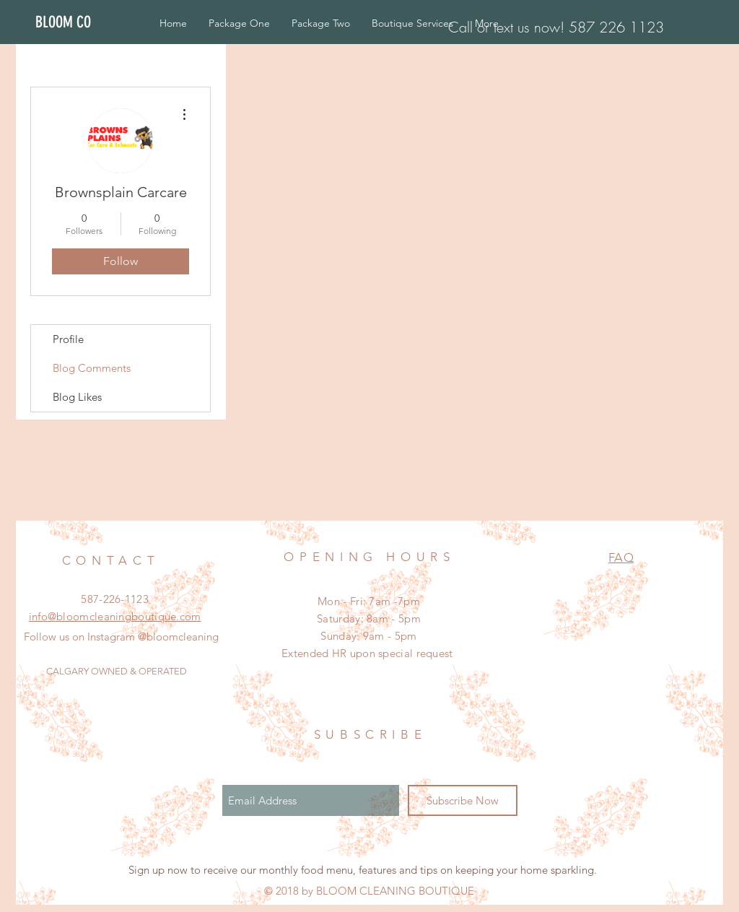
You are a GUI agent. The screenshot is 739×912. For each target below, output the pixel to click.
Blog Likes (77, 397)
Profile (68, 339)
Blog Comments (92, 368)
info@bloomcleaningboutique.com (115, 616)
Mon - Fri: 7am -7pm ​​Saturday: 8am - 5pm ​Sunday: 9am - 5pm (369, 618)
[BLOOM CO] (78, 22)
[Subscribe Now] (462, 800)
